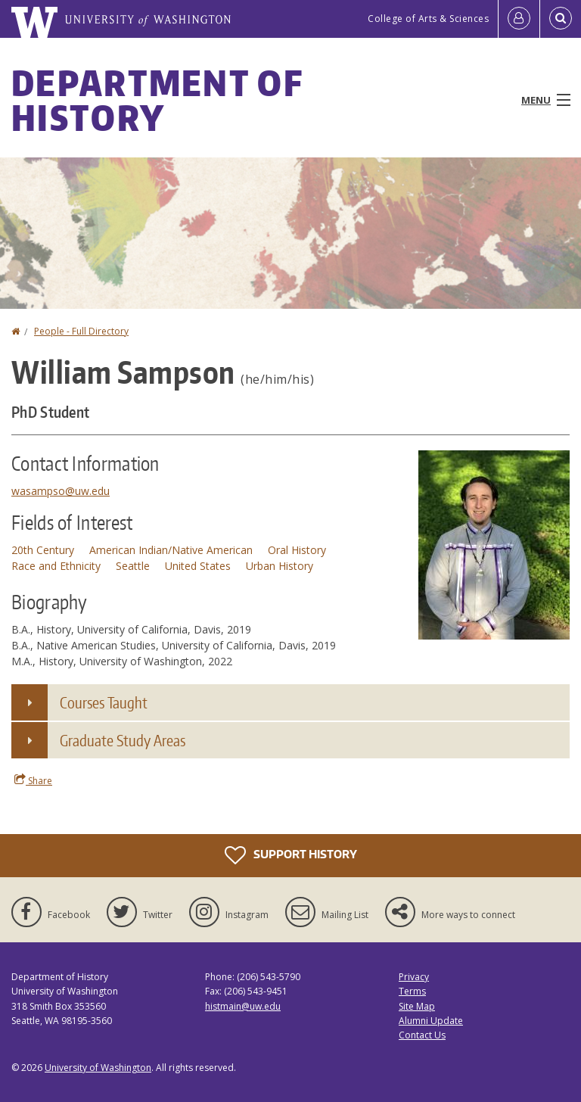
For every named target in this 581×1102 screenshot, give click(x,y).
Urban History (279, 566)
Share (33, 780)
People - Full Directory (81, 331)
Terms (412, 991)
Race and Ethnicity (56, 566)
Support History (291, 855)
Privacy (414, 976)
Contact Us (422, 1035)
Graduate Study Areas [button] (122, 740)
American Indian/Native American (171, 550)
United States (198, 566)
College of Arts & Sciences (428, 18)
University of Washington (98, 1067)
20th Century (42, 550)
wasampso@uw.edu (60, 491)
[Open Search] (560, 19)
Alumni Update (431, 1020)
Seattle (133, 566)
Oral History (297, 550)
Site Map (417, 1006)
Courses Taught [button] (104, 702)
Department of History (157, 100)
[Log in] (519, 19)
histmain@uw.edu (243, 1006)
